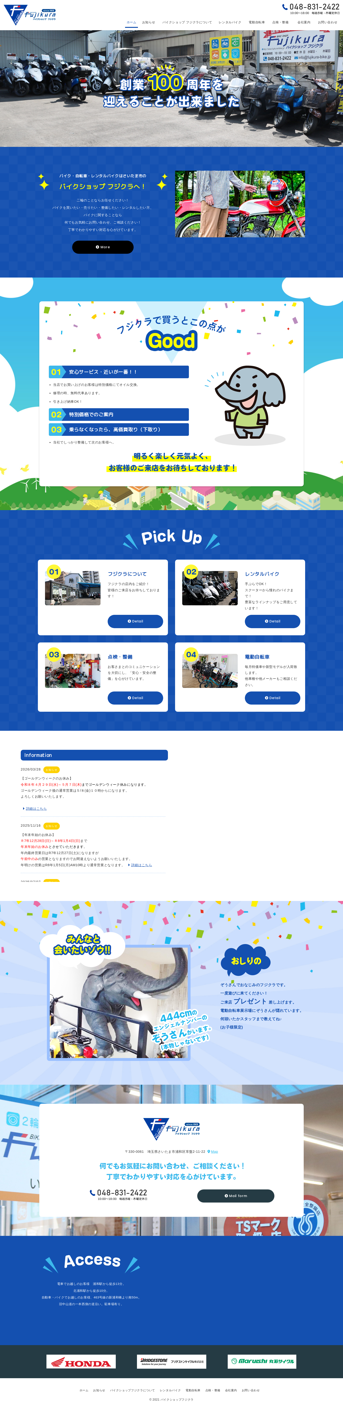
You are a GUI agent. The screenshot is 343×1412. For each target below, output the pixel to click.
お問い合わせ (328, 22)
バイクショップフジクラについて (132, 1390)
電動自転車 (257, 22)
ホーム (131, 22)
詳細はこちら (35, 808)
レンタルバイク (230, 22)
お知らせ (148, 22)
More (103, 247)
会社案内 (304, 22)
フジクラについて (187, 22)
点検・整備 (280, 22)
